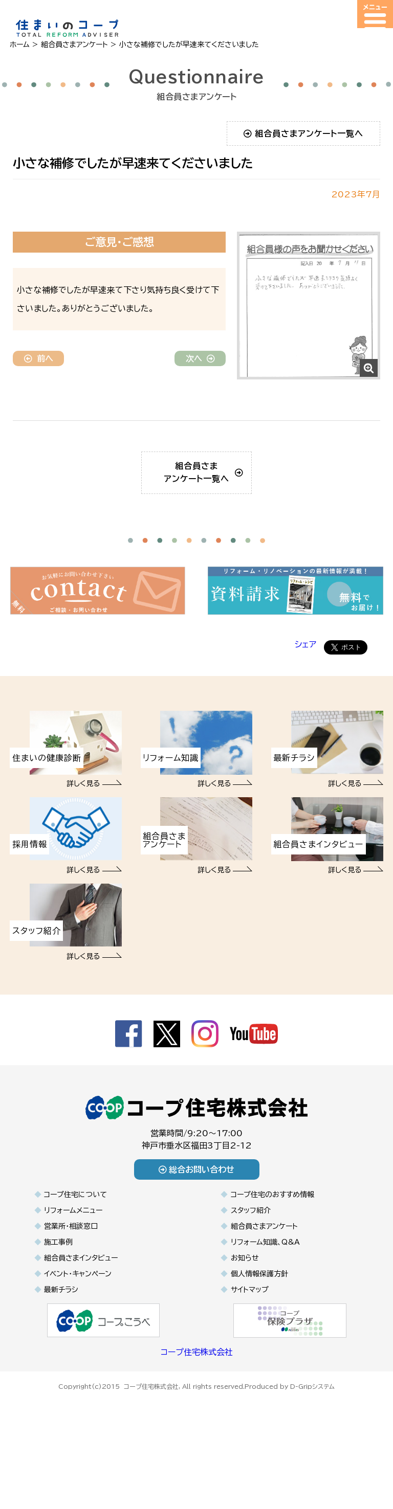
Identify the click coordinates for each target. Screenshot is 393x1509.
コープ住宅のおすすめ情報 (272, 1256)
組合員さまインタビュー (81, 1319)
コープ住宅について (75, 1256)
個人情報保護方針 (259, 1335)
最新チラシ (61, 1351)
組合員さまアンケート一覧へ (304, 133)
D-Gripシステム (312, 1447)
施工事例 (58, 1304)
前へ (38, 358)
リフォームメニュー (73, 1272)
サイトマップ (250, 1351)
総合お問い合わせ (197, 1231)
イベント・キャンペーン (78, 1335)
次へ (200, 358)
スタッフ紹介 (251, 1272)
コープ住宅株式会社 (197, 1414)
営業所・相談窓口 (71, 1288)
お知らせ (245, 1319)
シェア (305, 707)
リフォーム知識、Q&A (265, 1304)
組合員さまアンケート (264, 1288)
